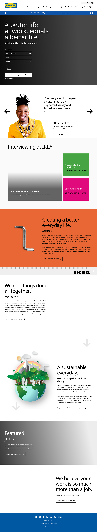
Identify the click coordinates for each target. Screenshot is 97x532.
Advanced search (9, 79)
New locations (69, 7)
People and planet (48, 7)
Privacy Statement (48, 520)
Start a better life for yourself (15, 319)
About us (29, 7)
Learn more (64, 13)
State (7, 58)
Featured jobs (60, 7)
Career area (9, 50)
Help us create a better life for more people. (71, 408)
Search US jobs (88, 7)
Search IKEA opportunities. (66, 500)
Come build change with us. (52, 259)
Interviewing (79, 7)
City (6, 65)
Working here (38, 7)
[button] (5, 13)
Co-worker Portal (87, 3)
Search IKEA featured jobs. (15, 454)
